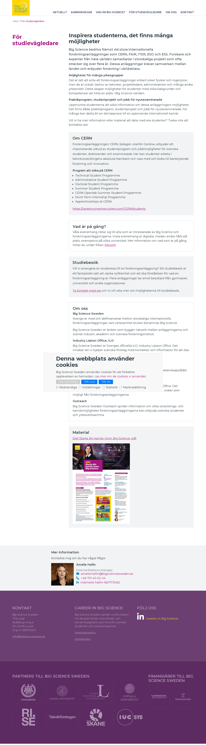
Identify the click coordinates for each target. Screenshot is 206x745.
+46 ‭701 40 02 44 (91, 578)
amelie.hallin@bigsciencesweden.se (104, 574)
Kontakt (186, 14)
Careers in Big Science (162, 619)
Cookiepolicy (83, 639)
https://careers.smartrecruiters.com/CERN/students (109, 209)
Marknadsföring (134, 387)
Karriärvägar (80, 14)
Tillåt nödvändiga (68, 381)
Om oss (170, 14)
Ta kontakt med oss (87, 290)
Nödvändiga (68, 387)
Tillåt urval (89, 381)
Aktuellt (59, 14)
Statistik (112, 387)
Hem (16, 21)
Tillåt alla (105, 381)
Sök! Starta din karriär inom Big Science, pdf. (105, 438)
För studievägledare (144, 14)
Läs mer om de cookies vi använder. (120, 376)
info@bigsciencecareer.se (29, 637)
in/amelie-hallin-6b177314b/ (100, 583)
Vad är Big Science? (109, 14)
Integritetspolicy (85, 633)
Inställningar (91, 387)
